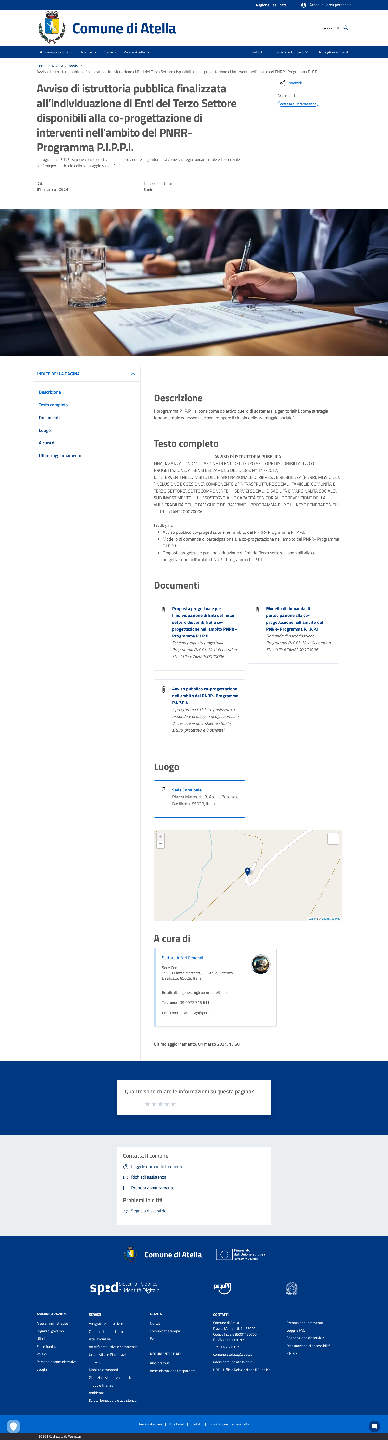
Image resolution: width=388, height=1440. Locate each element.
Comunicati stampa (165, 1331)
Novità (57, 66)
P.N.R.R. (292, 1353)
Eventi (154, 1338)
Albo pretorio (160, 1363)
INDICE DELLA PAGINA (58, 373)
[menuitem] (255, 52)
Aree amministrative (52, 1323)
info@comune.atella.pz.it (232, 1362)
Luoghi (42, 1369)
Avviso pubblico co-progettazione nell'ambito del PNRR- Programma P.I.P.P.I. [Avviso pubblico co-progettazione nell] (205, 696)
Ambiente (96, 1393)
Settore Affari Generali (182, 957)
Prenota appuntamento (304, 1322)
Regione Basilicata (271, 5)
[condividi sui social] (290, 83)
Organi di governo (50, 1331)
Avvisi (74, 66)
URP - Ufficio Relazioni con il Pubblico (242, 1370)
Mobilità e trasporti (103, 1370)
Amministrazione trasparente (172, 1371)
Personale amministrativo (57, 1361)
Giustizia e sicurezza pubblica (111, 1377)
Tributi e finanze (101, 1385)
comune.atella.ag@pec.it (232, 1354)
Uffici (41, 1338)
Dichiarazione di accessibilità (308, 1346)
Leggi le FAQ (295, 1330)
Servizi (95, 1314)
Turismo (95, 1362)
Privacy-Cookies (150, 1424)
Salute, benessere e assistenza (113, 1400)
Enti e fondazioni (49, 1346)
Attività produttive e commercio (113, 1346)
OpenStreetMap (330, 918)
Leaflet (312, 918)
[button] (326, 5)
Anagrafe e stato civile (106, 1323)
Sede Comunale (187, 790)
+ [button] (160, 837)
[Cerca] (346, 28)
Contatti (221, 1314)
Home (41, 66)
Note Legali (176, 1424)
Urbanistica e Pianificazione (110, 1354)
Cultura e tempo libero (106, 1331)
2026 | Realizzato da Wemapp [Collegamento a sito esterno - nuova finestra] (60, 1436)
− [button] (160, 844)
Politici (42, 1354)
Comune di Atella (124, 27)
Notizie (155, 1323)
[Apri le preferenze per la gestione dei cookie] (13, 1426)
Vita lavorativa (100, 1339)
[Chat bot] (374, 1426)
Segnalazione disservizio (305, 1338)
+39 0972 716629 (226, 1346)
